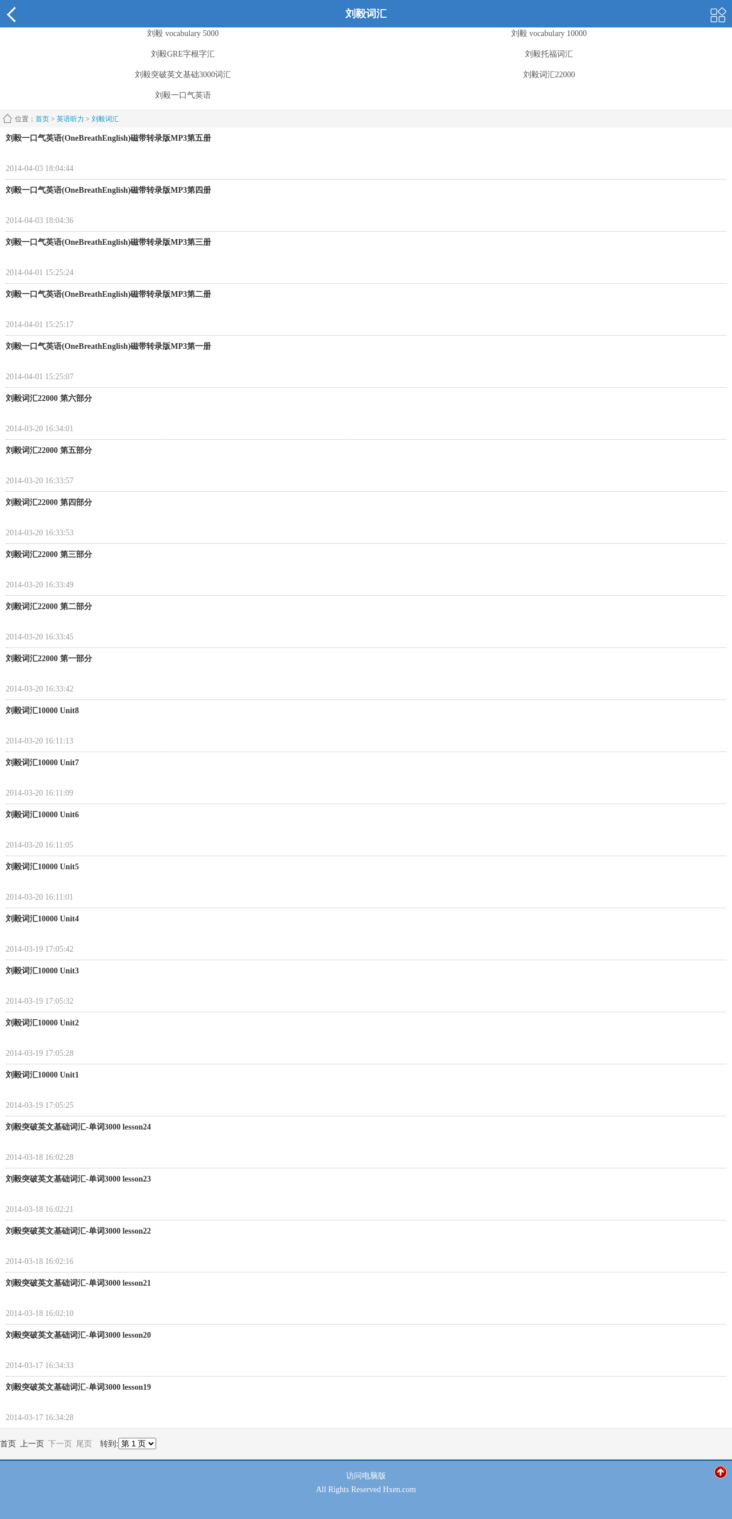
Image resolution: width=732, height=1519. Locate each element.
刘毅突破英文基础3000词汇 (183, 75)
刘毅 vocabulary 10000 (549, 34)
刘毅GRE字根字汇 (183, 54)
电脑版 (374, 1476)
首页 (42, 119)
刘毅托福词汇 (549, 54)
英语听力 (70, 119)
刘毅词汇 (105, 119)
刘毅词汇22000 (549, 75)
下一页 (60, 1444)
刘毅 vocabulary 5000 (182, 34)
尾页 (84, 1444)
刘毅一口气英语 (183, 96)
